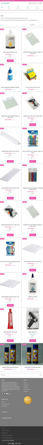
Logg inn (27, 7)
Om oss (3, 401)
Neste (40, 374)
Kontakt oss (5, 432)
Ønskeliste (18, 7)
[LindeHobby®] (5, 3)
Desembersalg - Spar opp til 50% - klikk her (7, 0)
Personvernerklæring (7, 437)
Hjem (8, 7)
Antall (10, 55)
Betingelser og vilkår (7, 435)
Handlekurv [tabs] (37, 7)
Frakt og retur (4, 405)
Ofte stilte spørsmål (5, 403)
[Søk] (41, 3)
